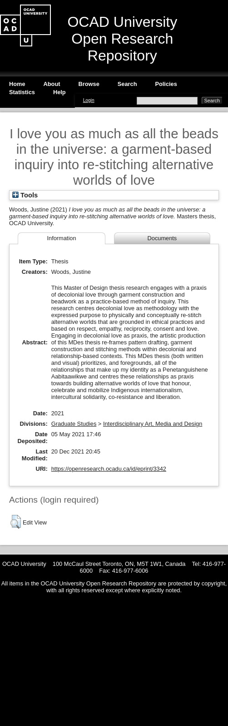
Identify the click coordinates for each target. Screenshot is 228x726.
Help (59, 92)
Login (88, 100)
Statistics (22, 92)
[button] (15, 522)
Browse (89, 84)
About (52, 84)
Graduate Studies (74, 423)
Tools (25, 195)
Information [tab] (61, 238)
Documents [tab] (162, 238)
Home (17, 84)
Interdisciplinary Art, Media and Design (152, 423)
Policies (166, 84)
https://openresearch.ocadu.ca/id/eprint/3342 (108, 468)
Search (127, 84)
